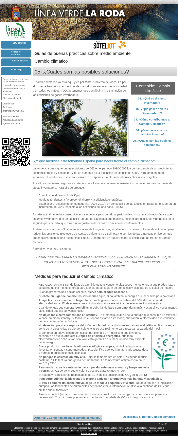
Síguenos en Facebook (3, 131)
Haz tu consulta (18, 43)
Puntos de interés (19, 60)
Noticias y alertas (11, 116)
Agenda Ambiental (11, 123)
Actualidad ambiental (13, 120)
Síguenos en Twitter (10, 131)
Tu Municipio (17, 69)
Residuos (7, 107)
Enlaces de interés (12, 94)
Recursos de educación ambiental (14, 89)
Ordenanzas (8, 103)
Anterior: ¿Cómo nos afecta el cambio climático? (67, 417)
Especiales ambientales (14, 85)
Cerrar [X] (163, 424)
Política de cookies (89, 433)
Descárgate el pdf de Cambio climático (149, 416)
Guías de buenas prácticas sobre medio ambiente (15, 80)
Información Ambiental (13, 111)
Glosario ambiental (12, 98)
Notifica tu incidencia (16, 53)
